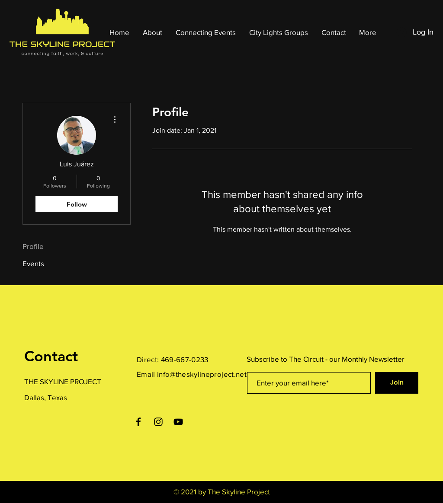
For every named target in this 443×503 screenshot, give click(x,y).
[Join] (396, 383)
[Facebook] (138, 421)
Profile (33, 246)
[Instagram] (158, 421)
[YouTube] (178, 421)
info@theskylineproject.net (202, 374)
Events (33, 263)
